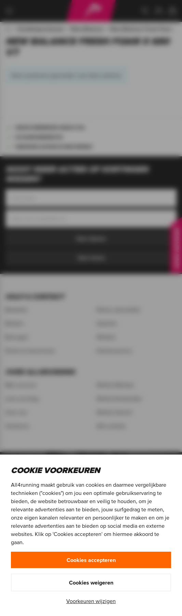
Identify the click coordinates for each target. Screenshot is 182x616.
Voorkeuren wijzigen (91, 601)
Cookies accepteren (91, 560)
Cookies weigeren (91, 582)
